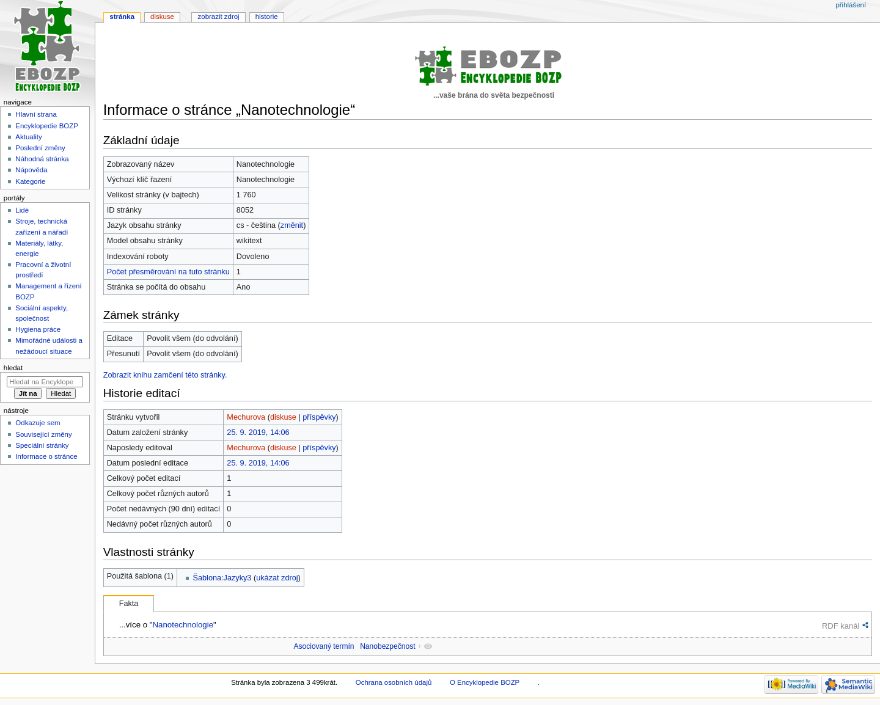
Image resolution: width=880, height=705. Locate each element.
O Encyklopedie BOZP (484, 682)
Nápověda (31, 170)
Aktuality (28, 137)
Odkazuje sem (37, 422)
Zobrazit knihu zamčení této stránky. (165, 375)
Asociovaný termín (323, 646)
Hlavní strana (35, 114)
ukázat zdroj (277, 578)
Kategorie (30, 181)
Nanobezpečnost (387, 646)
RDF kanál (840, 625)
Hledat (13, 367)
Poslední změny (40, 148)
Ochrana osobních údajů (393, 682)
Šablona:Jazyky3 (222, 578)
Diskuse (162, 16)
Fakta (129, 603)
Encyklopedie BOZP (46, 126)
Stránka (121, 16)
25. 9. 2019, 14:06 (258, 432)
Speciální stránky (41, 445)
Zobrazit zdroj (219, 16)
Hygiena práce (38, 329)
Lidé (22, 210)
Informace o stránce (46, 456)
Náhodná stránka (41, 159)
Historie (266, 16)
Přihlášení (850, 5)
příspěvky (319, 417)
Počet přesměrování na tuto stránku (168, 272)
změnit (291, 225)
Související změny (43, 434)
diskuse (283, 417)
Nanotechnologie (182, 624)
